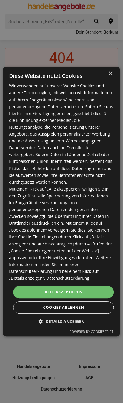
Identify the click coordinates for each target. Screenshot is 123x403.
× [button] (110, 73)
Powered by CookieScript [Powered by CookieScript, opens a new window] (91, 331)
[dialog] (61, 201)
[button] (62, 321)
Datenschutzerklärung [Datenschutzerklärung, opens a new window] (67, 278)
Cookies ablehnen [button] (63, 307)
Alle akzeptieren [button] (64, 292)
